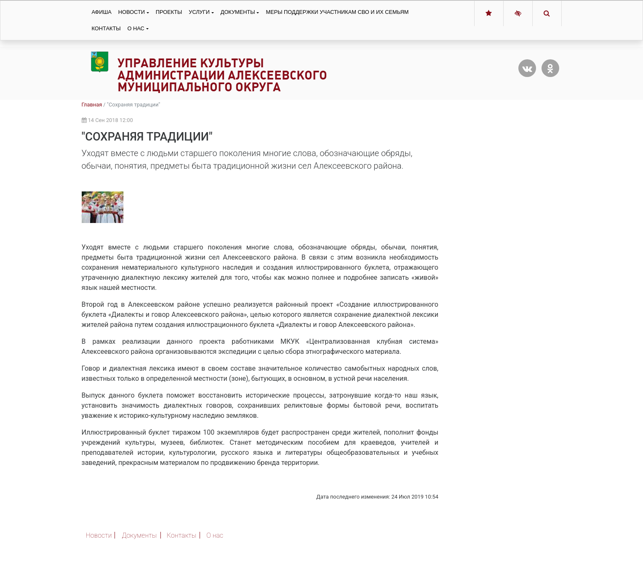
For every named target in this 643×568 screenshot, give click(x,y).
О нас (136, 28)
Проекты (169, 12)
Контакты (106, 28)
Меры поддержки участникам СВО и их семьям (337, 12)
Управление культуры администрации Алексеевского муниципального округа (222, 75)
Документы (238, 12)
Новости (131, 12)
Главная (92, 104)
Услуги (199, 12)
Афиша (102, 12)
